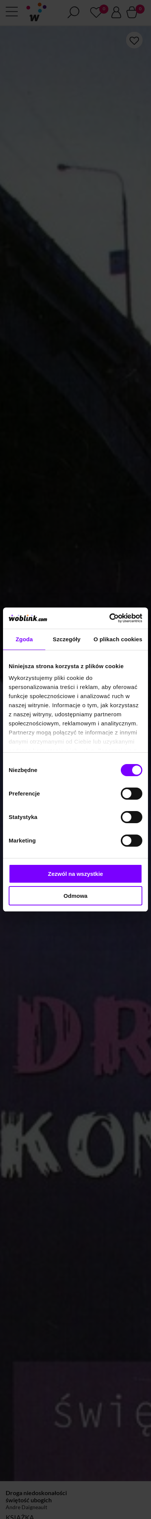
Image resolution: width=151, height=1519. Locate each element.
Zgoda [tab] (24, 639)
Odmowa (75, 896)
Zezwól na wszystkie (75, 874)
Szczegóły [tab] (66, 639)
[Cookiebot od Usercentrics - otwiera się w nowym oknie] (109, 618)
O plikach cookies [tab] (118, 639)
